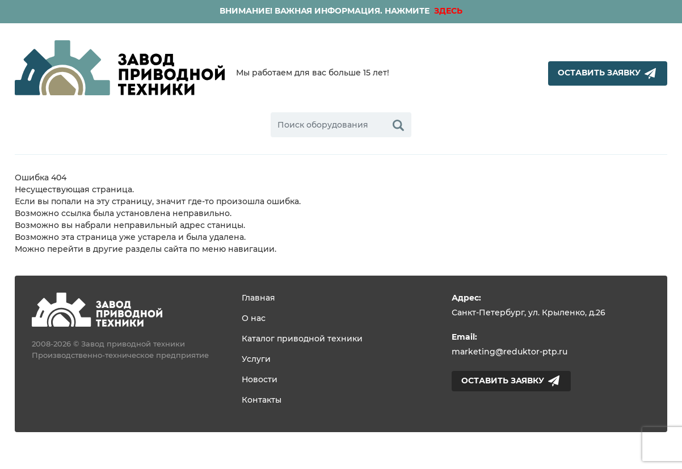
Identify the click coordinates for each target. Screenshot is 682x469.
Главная (258, 298)
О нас (254, 319)
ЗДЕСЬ (447, 11)
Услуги (256, 360)
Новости (259, 380)
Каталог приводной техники (302, 339)
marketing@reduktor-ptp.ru (509, 352)
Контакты (261, 400)
